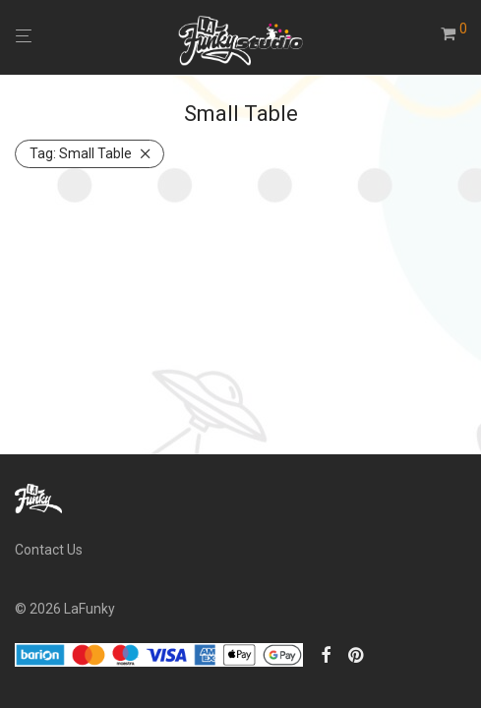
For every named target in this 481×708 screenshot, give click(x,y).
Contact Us (49, 550)
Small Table (81, 153)
